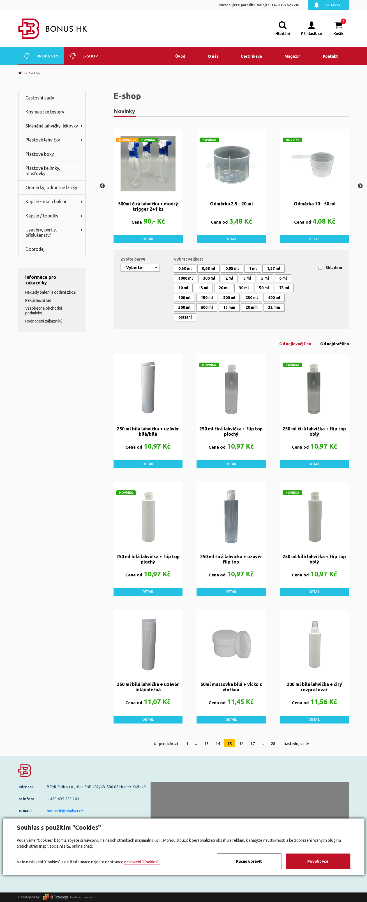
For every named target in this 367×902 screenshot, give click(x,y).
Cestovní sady (40, 97)
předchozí (165, 743)
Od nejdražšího (334, 344)
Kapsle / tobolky (42, 215)
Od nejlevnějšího (295, 344)
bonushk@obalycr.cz (65, 811)
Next (360, 186)
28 (273, 743)
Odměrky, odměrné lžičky (51, 187)
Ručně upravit (249, 861)
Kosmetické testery (45, 111)
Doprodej (35, 249)
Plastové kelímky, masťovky (43, 171)
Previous (102, 186)
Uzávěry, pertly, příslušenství (41, 232)
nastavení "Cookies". (142, 862)
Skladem (334, 267)
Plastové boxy (40, 154)
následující (296, 743)
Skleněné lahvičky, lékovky (52, 125)
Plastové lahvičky (43, 139)
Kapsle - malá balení (46, 201)
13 (206, 743)
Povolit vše (318, 861)
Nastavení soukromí (83, 896)
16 (241, 743)
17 (252, 743)
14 (218, 743)
